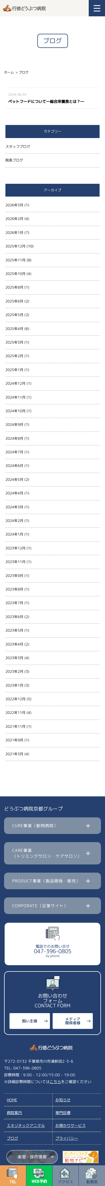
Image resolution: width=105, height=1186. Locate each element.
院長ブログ (14, 160)
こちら (55, 1081)
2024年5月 (14, 479)
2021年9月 (14, 740)
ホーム (9, 72)
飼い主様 (29, 1020)
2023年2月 (14, 671)
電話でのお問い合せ (52, 951)
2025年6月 (14, 301)
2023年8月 (14, 589)
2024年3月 (14, 507)
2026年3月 (14, 205)
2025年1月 (14, 369)
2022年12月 (15, 698)
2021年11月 (15, 726)
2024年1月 (14, 534)
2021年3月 (14, 753)
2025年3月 (14, 342)
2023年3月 (14, 657)
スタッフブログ (17, 146)
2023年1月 (14, 685)
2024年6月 (14, 465)
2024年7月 (14, 452)
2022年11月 (15, 712)
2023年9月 (14, 575)
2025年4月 (14, 328)
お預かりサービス (70, 1125)
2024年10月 (15, 410)
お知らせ (63, 1099)
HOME (12, 1099)
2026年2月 (14, 218)
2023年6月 (14, 616)
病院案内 (14, 1112)
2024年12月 (15, 383)
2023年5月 (14, 630)
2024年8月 (14, 438)
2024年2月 (14, 520)
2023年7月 (14, 602)
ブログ (12, 1138)
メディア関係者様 (72, 1020)
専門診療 (63, 1112)
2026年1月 (14, 232)
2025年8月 (14, 287)
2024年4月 (14, 493)
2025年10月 (15, 273)
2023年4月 (14, 644)
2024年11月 (15, 397)
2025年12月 (15, 246)
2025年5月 (14, 314)
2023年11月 (15, 561)
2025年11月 (15, 260)
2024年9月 (14, 424)
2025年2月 (14, 355)
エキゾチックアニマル (26, 1125)
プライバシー (66, 1138)
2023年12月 (15, 548)
